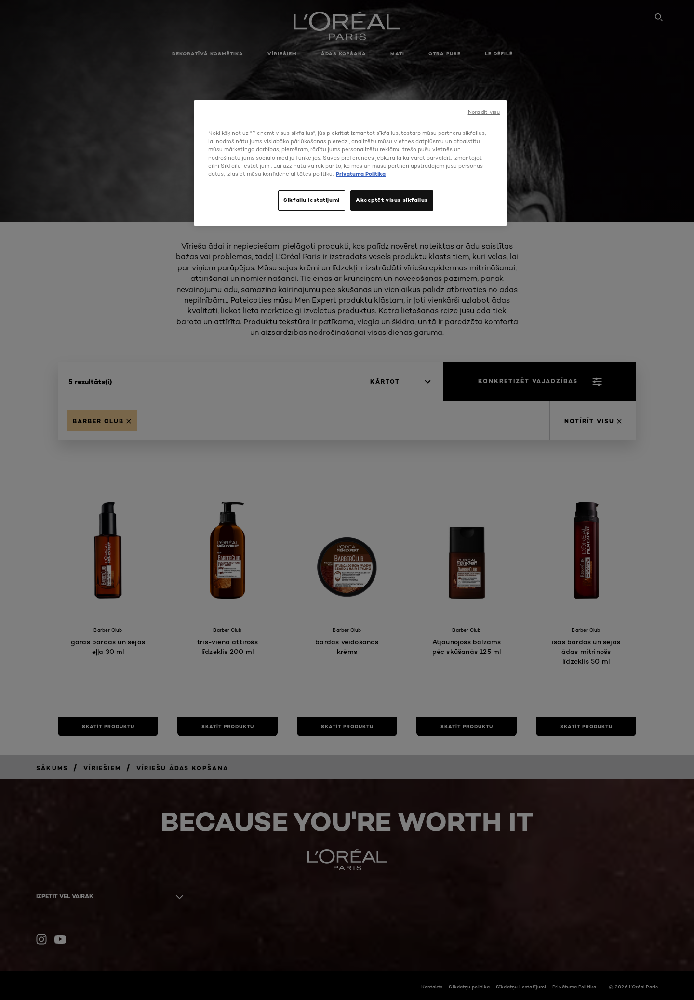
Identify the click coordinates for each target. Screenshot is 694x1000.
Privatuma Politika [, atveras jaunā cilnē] (361, 174)
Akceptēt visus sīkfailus (392, 200)
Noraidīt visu (484, 112)
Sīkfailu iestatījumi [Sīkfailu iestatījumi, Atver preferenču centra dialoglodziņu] (311, 200)
